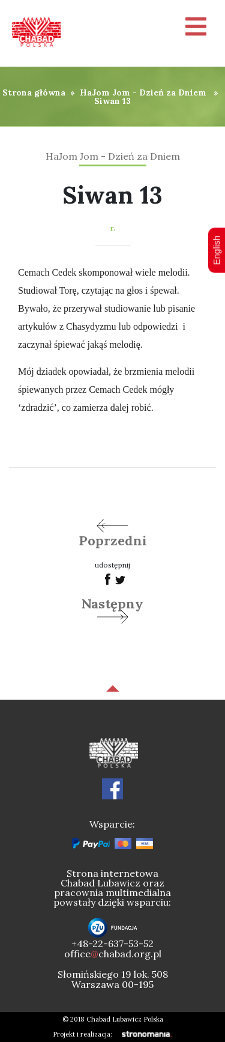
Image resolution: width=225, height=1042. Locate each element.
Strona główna (33, 92)
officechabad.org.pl (112, 954)
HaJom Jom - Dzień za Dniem (143, 92)
